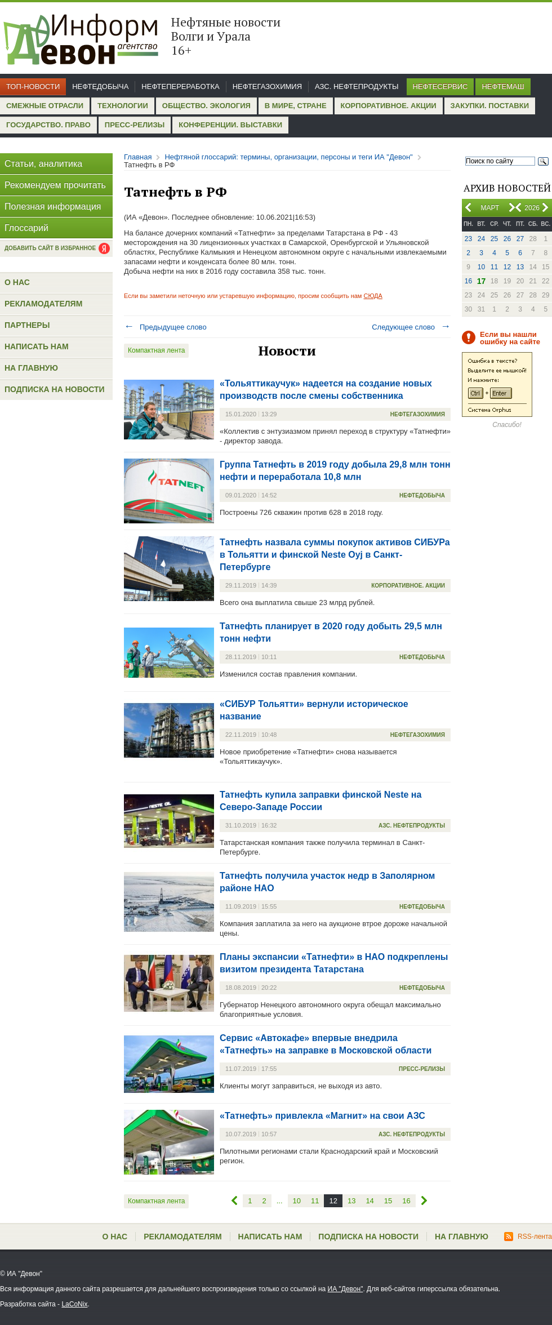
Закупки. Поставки (490, 105)
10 (481, 267)
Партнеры (27, 325)
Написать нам (37, 346)
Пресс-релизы (134, 125)
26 (507, 239)
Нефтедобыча (100, 86)
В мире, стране (296, 105)
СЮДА (372, 295)
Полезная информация (53, 206)
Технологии (122, 105)
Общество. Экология (206, 105)
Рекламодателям (43, 303)
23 (468, 239)
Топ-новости (33, 86)
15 (388, 1201)
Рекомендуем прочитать (55, 185)
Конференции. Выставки (230, 125)
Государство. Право (48, 125)
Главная (138, 157)
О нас (17, 282)
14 (369, 1201)
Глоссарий (26, 228)
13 (520, 267)
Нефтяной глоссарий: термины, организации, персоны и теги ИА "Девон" (288, 157)
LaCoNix (74, 1304)
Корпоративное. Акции (389, 105)
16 (468, 281)
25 (494, 239)
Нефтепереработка (180, 86)
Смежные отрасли (44, 105)
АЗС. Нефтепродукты (356, 86)
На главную (31, 367)
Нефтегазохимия (267, 86)
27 (520, 239)
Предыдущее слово (165, 327)
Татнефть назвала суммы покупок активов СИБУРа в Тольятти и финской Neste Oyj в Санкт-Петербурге (335, 554)
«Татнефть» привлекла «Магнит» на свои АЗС (322, 1116)
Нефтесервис (440, 86)
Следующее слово (411, 327)
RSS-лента (528, 1236)
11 (494, 267)
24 (481, 239)
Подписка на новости (55, 389)
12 (507, 267)
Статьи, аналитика (43, 163)
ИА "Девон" (345, 1289)
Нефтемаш (503, 86)
